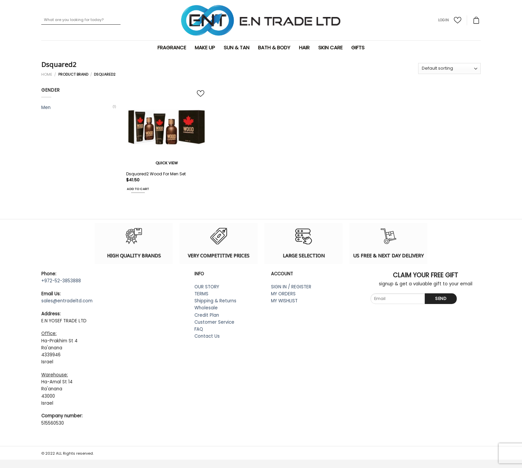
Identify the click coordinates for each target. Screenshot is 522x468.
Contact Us (207, 336)
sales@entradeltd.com (67, 301)
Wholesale (206, 308)
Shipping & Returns (215, 301)
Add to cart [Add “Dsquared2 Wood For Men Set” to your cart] (138, 189)
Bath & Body (275, 47)
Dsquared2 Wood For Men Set (156, 174)
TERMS (201, 294)
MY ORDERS (283, 294)
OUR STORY (206, 287)
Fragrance (172, 47)
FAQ (198, 329)
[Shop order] (449, 68)
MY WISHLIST (284, 301)
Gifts (359, 47)
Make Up (206, 47)
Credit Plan (206, 315)
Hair (305, 47)
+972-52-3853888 (61, 281)
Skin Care (331, 47)
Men (46, 107)
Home (46, 74)
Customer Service (214, 322)
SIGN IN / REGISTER (291, 287)
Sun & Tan (237, 47)
